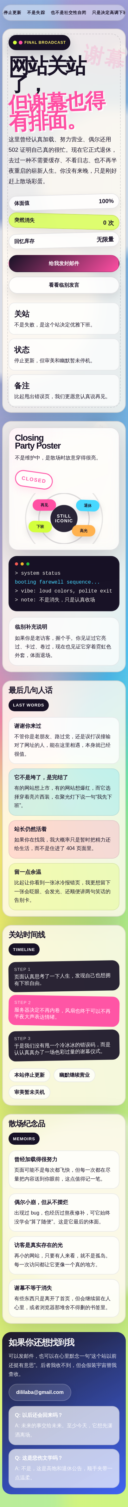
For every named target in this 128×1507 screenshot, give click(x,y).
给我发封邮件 (64, 263)
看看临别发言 (64, 285)
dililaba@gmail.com (40, 1392)
